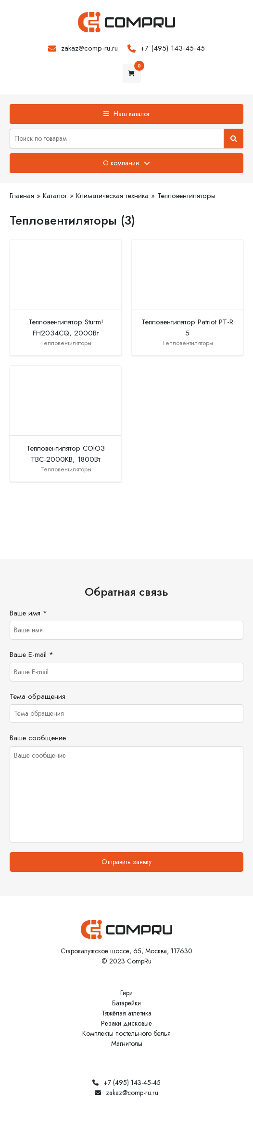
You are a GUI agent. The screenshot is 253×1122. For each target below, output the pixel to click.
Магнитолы (126, 1043)
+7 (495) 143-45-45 (172, 48)
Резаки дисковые (126, 1023)
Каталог (55, 195)
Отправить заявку (126, 862)
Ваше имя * (28, 613)
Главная (22, 195)
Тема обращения (37, 696)
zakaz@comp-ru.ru (89, 48)
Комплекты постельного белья (126, 1033)
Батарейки (126, 1003)
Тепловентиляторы (186, 195)
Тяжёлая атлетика (126, 1013)
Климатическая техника (112, 195)
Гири (126, 993)
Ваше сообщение (38, 738)
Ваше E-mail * (31, 654)
